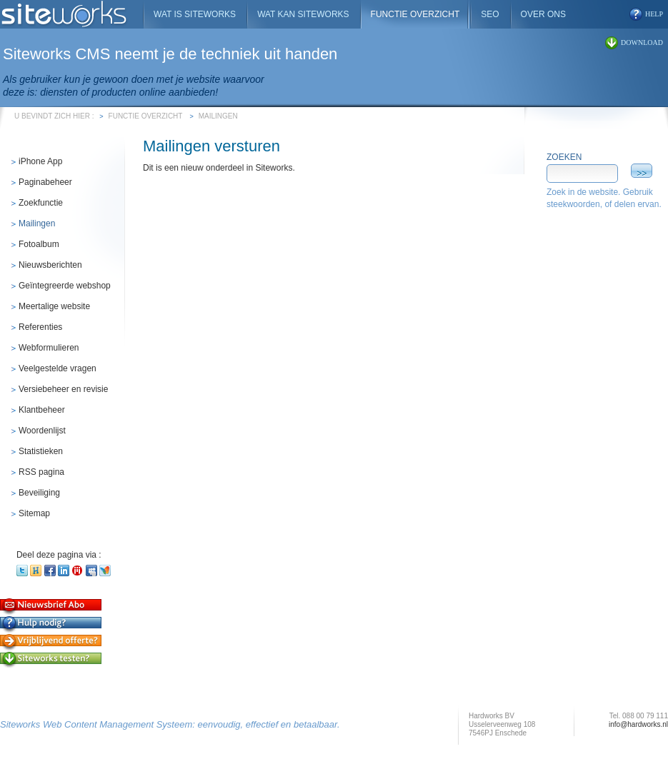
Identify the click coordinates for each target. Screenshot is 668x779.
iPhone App (40, 161)
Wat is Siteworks (195, 14)
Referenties (40, 327)
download (642, 42)
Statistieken (41, 451)
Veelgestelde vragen (57, 368)
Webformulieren (49, 348)
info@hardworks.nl (638, 724)
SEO (490, 14)
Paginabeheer (45, 182)
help (654, 14)
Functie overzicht (146, 116)
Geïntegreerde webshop (65, 286)
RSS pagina (41, 472)
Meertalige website (54, 306)
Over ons (543, 14)
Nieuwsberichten (50, 265)
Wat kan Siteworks (303, 14)
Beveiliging (39, 493)
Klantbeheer (42, 410)
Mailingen (218, 116)
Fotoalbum (39, 244)
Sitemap (34, 513)
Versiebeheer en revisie (63, 389)
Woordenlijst (42, 431)
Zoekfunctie (41, 203)
